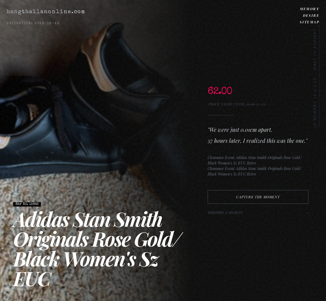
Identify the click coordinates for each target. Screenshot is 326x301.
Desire (311, 15)
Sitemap (309, 22)
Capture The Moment (258, 197)
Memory (309, 9)
